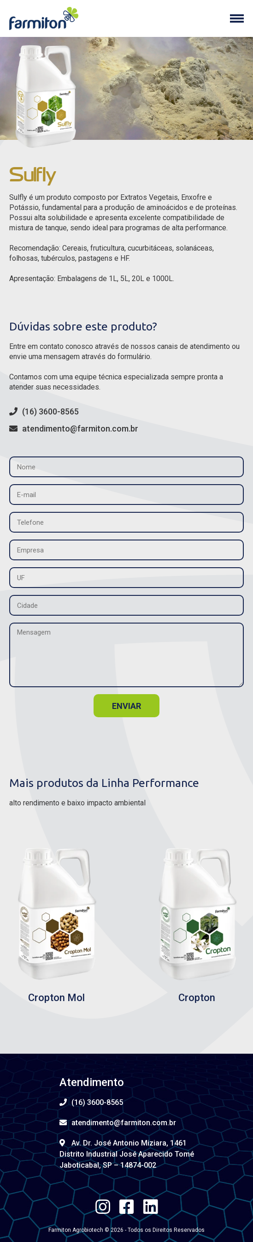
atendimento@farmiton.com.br (73, 428)
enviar (126, 706)
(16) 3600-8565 (44, 411)
